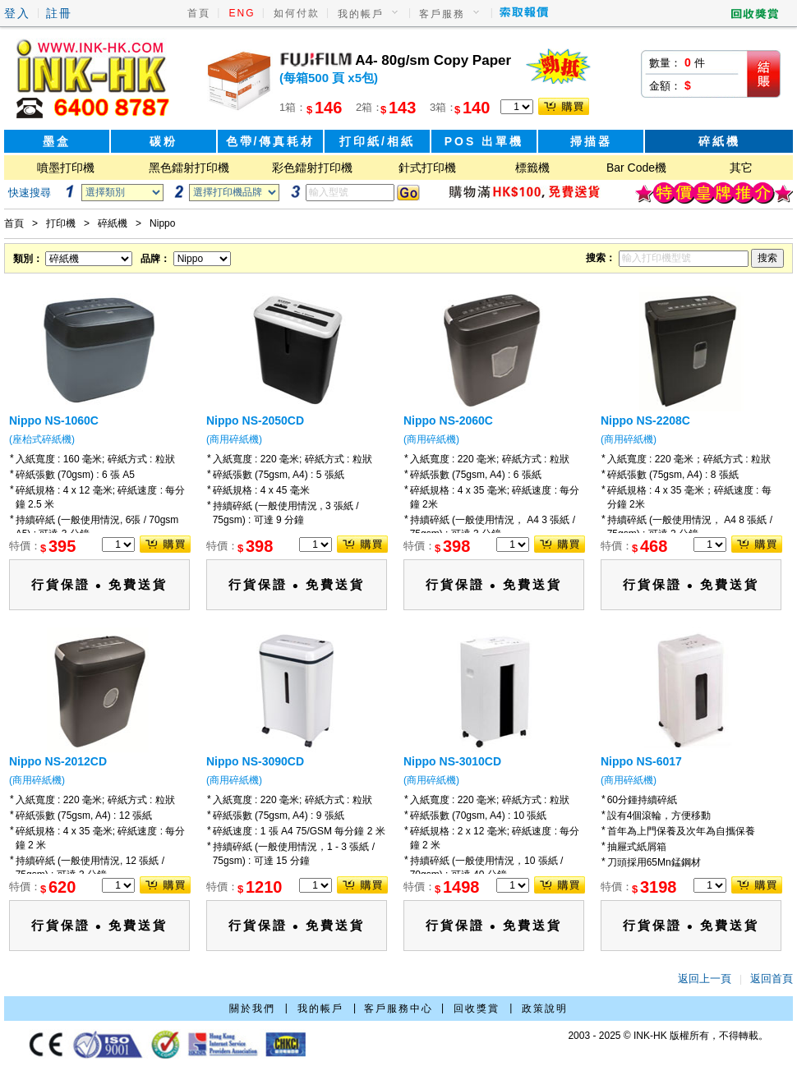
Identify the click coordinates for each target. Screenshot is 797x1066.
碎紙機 (719, 141)
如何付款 (297, 13)
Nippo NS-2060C (448, 420)
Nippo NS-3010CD (452, 761)
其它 (741, 167)
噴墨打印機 (65, 167)
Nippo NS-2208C (645, 420)
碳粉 (163, 141)
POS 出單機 (484, 141)
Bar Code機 (636, 167)
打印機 (61, 223)
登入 (17, 13)
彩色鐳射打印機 (312, 167)
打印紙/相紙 (377, 141)
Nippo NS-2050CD (255, 420)
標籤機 (532, 167)
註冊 (59, 13)
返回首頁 (771, 978)
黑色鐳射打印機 (189, 167)
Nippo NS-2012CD (58, 761)
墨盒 (57, 141)
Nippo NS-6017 (641, 761)
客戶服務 (442, 14)
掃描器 (591, 141)
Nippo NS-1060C (54, 420)
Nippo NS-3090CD (255, 761)
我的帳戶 (361, 14)
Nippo (162, 223)
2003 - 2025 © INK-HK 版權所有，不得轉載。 (668, 1035)
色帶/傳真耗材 (271, 141)
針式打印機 (427, 167)
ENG (242, 13)
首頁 (198, 13)
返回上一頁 (704, 978)
